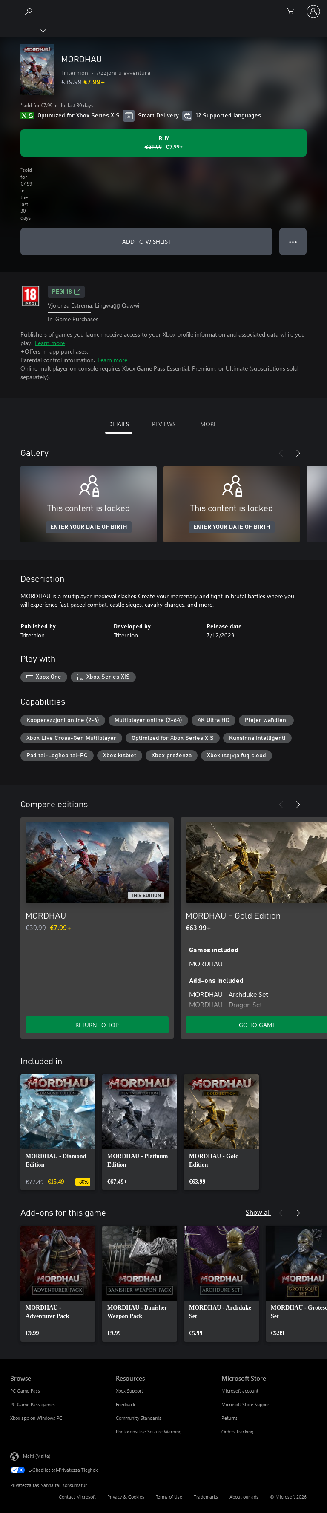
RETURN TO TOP (97, 1025)
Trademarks (206, 1496)
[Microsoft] (163, 6)
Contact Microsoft (77, 1496)
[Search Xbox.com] (30, 11)
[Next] (298, 453)
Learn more (50, 343)
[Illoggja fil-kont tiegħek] (313, 11)
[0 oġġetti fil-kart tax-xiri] (293, 11)
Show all (258, 1212)
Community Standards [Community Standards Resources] (138, 1418)
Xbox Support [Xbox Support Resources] (129, 1390)
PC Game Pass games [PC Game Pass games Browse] (32, 1404)
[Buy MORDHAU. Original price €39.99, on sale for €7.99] (163, 143)
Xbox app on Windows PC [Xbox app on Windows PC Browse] (36, 1418)
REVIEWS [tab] (163, 424)
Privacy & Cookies (125, 1496)
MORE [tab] (208, 424)
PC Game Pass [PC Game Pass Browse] (25, 1390)
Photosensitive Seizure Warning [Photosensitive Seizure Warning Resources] (148, 1431)
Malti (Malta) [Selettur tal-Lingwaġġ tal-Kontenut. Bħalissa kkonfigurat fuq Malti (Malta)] (36, 1456)
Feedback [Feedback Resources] (125, 1404)
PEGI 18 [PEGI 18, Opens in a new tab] (66, 291)
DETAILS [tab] (118, 424)
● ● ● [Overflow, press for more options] (293, 241)
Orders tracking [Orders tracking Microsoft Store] (237, 1431)
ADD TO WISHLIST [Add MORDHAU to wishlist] (146, 241)
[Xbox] (22, 30)
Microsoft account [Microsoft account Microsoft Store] (239, 1390)
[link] (57, 1132)
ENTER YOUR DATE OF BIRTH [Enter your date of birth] (88, 527)
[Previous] (281, 453)
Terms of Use (169, 1496)
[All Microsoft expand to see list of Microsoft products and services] (10, 11)
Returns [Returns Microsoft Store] (229, 1418)
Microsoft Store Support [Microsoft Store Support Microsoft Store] (246, 1404)
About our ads (243, 1496)
